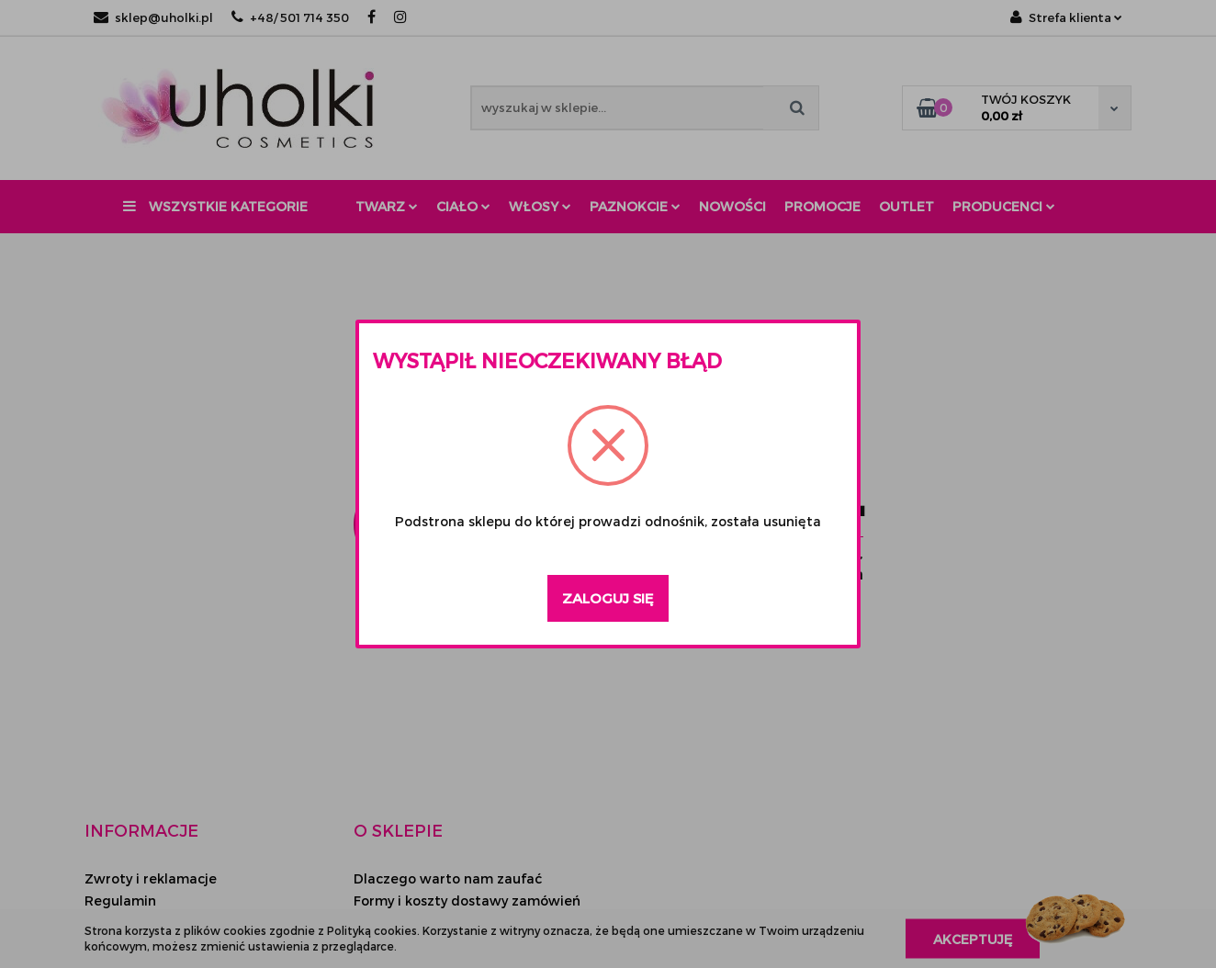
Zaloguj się (608, 598)
